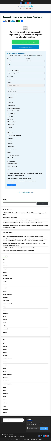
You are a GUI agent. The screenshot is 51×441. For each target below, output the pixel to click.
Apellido (28, 58)
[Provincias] (7, 124)
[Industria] (7, 138)
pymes (19, 135)
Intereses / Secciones (12, 95)
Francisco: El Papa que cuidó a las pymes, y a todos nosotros (22, 248)
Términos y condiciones (7, 436)
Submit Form (11, 185)
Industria (10, 138)
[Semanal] (7, 157)
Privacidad (16, 436)
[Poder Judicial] (7, 121)
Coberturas (5, 266)
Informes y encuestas (7, 294)
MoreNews (33, 439)
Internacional (11, 105)
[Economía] (7, 97)
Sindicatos (5, 332)
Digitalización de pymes (7, 278)
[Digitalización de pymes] (7, 135)
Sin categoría (5, 329)
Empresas (10, 102)
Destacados (5, 275)
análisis (34, 55)
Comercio (5, 269)
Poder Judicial (5, 313)
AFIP (3, 259)
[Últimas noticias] (7, 166)
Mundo (10, 111)
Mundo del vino (6, 300)
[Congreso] (7, 116)
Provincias (5, 322)
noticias (14, 166)
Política (10, 127)
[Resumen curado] (7, 163)
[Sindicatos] (7, 146)
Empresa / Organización (13, 70)
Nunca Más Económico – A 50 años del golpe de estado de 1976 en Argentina (28, 240)
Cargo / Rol (10, 76)
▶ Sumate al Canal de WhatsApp (25, 42)
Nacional (12, 113)
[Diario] (7, 152)
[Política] (7, 127)
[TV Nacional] (7, 113)
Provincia (9, 82)
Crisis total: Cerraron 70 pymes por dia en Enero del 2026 (15, 243)
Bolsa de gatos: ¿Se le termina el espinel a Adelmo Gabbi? (21, 250)
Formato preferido (11, 161)
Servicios (10, 143)
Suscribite (44, 428)
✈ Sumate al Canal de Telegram (25, 47)
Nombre (9, 58)
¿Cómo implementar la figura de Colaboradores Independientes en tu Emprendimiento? (25, 236)
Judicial (14, 122)
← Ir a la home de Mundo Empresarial (25, 192)
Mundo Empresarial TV (7, 304)
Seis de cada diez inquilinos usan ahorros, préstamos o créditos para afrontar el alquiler (21, 220)
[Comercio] (7, 132)
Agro (9, 130)
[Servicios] (7, 143)
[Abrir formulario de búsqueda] (49, 12)
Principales (5, 319)
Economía (10, 97)
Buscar (5, 200)
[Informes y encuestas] (7, 108)
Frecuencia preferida (12, 150)
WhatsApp (9, 89)
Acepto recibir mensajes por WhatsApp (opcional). (19, 178)
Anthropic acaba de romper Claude (10, 217)
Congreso (5, 272)
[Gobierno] (7, 119)
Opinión (10, 141)
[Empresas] (7, 102)
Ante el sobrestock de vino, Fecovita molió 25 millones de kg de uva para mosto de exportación (22, 222)
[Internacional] (7, 105)
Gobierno (4, 288)
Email (8, 64)
